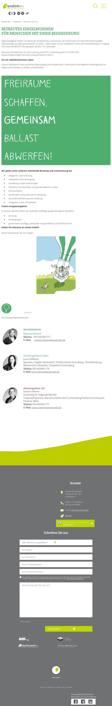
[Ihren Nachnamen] (56, 550)
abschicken (54, 628)
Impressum (51, 687)
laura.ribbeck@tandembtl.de (45, 372)
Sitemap (69, 687)
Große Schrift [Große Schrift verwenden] (22, 13)
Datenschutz (61, 687)
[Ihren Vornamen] (56, 557)
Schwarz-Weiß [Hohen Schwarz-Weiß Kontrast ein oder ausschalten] (10, 13)
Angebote (17, 21)
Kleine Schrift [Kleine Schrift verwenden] (18, 13)
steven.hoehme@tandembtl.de (46, 407)
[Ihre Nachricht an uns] (56, 599)
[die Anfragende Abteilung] (56, 542)
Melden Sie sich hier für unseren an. (76, 523)
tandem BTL (5, 21)
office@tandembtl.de (80, 510)
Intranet (42, 687)
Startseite (13, 6)
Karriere (68, 515)
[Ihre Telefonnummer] (56, 572)
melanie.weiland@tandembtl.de (49, 340)
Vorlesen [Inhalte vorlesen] (27, 13)
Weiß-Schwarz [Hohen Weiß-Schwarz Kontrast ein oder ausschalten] (14, 13)
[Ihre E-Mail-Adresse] (56, 564)
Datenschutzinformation (75, 579)
